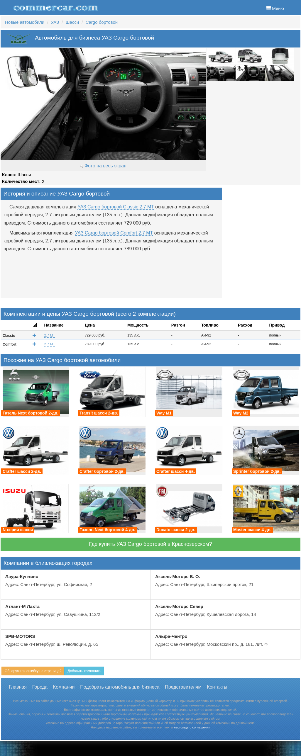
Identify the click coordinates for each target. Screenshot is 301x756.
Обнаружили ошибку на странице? (33, 671)
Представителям (183, 686)
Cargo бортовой (102, 22)
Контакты (217, 686)
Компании (64, 686)
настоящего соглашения (192, 727)
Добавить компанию (83, 671)
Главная (18, 686)
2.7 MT (49, 335)
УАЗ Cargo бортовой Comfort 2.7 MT (114, 232)
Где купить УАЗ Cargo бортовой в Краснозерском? (150, 544)
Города (40, 686)
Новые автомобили (24, 22)
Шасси (72, 22)
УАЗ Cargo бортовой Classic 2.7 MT (115, 206)
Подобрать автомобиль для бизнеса (119, 686)
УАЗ (55, 22)
